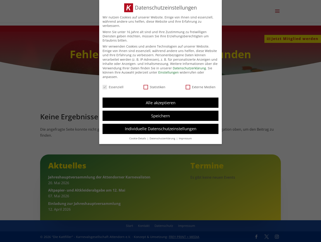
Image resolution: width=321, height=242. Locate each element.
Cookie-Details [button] (138, 138)
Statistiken (154, 87)
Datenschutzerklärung (189, 68)
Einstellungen (168, 72)
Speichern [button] (160, 115)
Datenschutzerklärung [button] (163, 138)
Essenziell (113, 87)
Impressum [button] (185, 138)
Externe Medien (201, 87)
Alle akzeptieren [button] (160, 102)
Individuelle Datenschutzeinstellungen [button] (160, 128)
